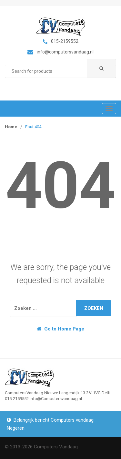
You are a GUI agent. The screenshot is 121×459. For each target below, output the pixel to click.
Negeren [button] (16, 428)
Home (11, 126)
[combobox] (60, 71)
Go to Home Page (60, 329)
